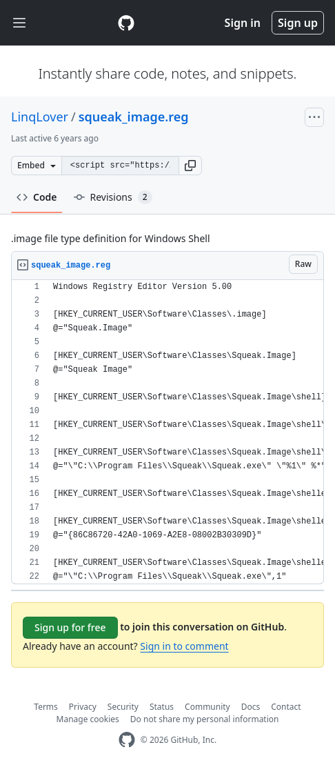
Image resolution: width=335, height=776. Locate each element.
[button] (190, 165)
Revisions (113, 197)
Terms (46, 707)
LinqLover (39, 116)
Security (123, 707)
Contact (286, 707)
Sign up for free (70, 627)
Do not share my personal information (204, 719)
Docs (251, 707)
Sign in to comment (184, 646)
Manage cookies (88, 719)
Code (37, 196)
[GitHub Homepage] (127, 739)
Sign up (298, 22)
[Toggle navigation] (19, 23)
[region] (167, 432)
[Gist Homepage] (126, 22)
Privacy (83, 707)
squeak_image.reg (134, 116)
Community (207, 707)
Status (162, 707)
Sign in (243, 22)
